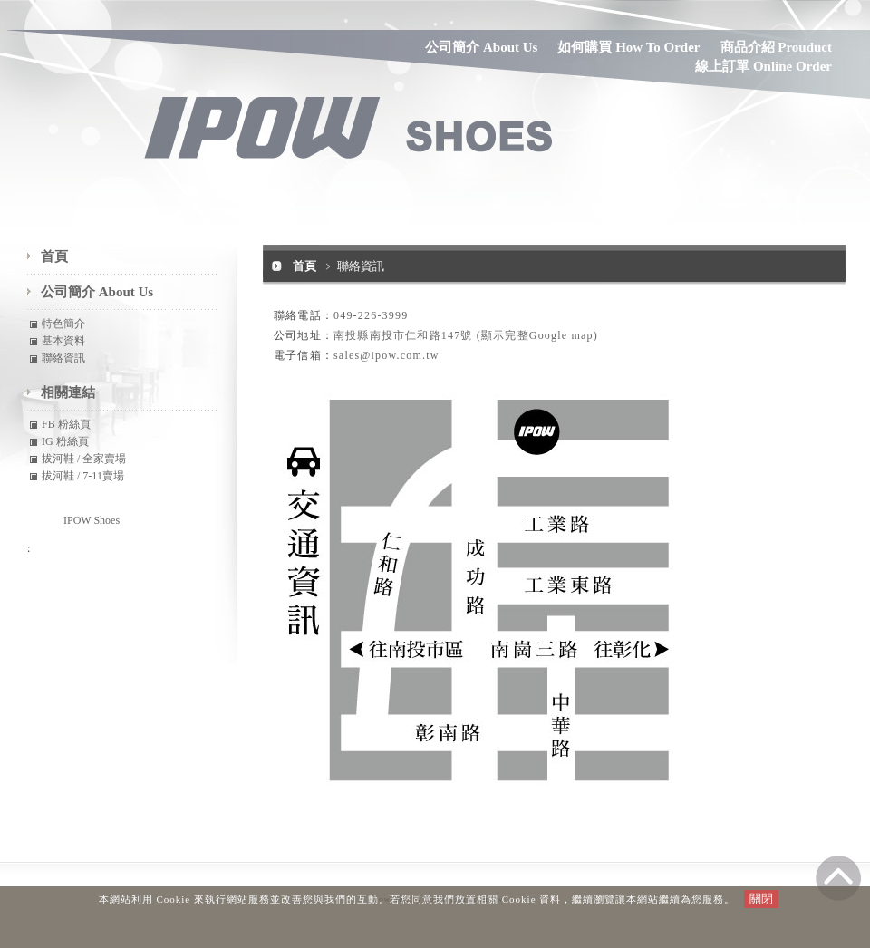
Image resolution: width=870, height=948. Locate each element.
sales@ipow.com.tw (387, 355)
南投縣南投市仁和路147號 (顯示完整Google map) (466, 335)
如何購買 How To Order (628, 47)
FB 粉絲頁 (66, 424)
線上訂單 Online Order (763, 66)
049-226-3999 (371, 315)
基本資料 (63, 340)
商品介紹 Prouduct (776, 47)
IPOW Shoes (91, 520)
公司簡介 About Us (481, 47)
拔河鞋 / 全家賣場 (84, 458)
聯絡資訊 (63, 358)
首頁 (304, 266)
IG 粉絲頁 (65, 441)
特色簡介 (63, 323)
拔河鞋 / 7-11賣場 (83, 475)
